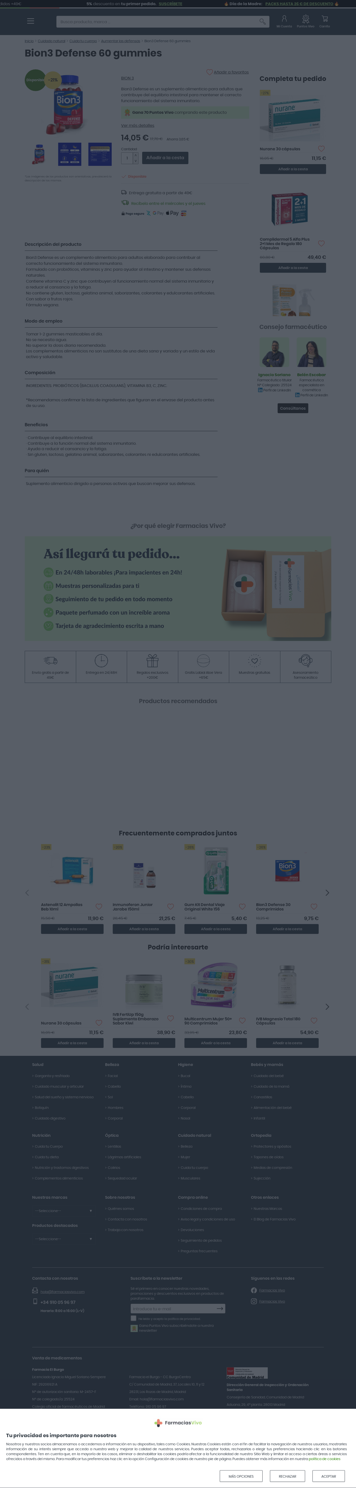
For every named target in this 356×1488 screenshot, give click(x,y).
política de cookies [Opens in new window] (324, 1459)
